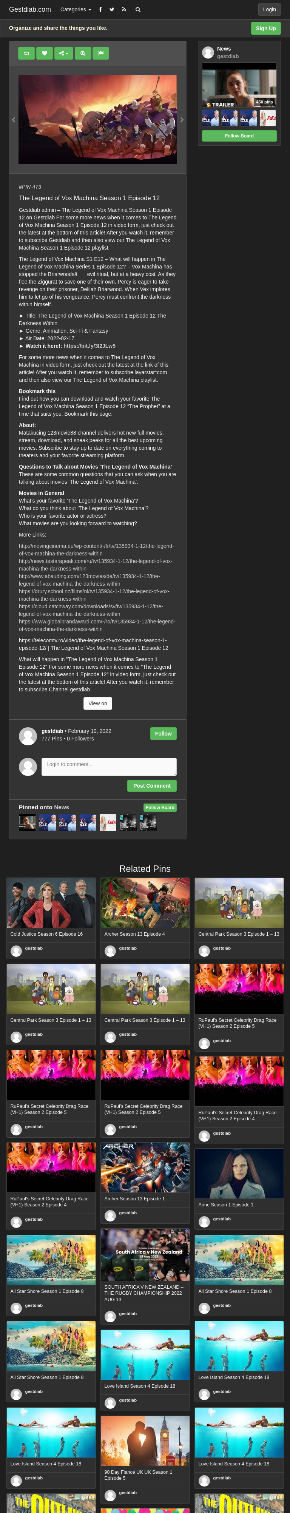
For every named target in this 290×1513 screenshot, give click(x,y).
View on (97, 703)
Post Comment (152, 786)
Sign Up (266, 28)
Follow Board (160, 807)
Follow (163, 734)
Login (269, 9)
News (61, 807)
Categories (75, 9)
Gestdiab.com (30, 9)
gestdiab (34, 948)
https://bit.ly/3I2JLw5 (89, 346)
